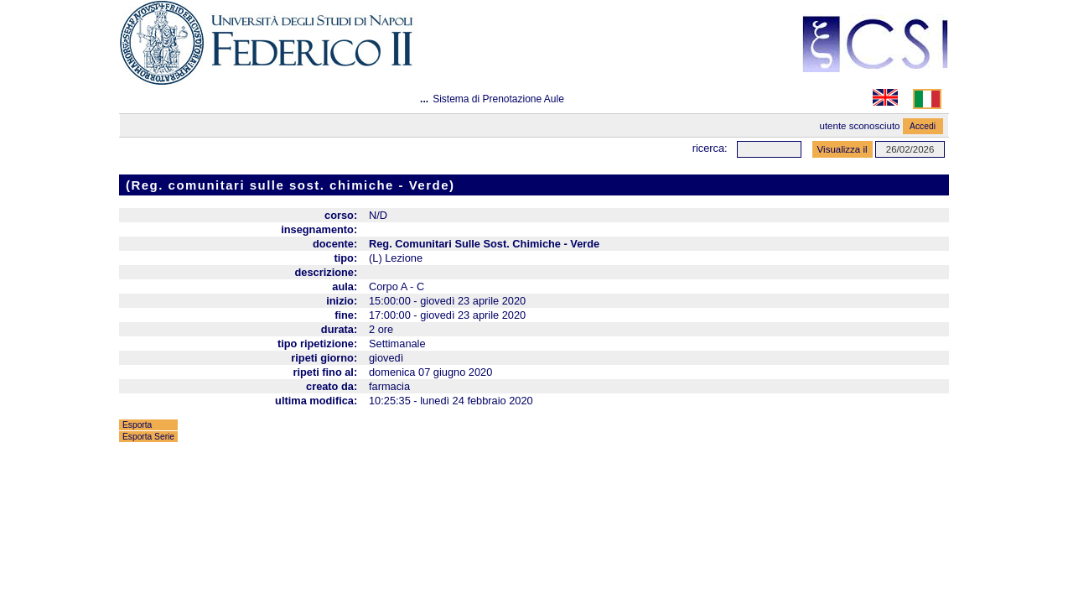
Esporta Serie (148, 436)
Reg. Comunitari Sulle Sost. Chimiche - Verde (484, 243)
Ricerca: (710, 148)
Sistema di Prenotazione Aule (498, 99)
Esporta (137, 425)
